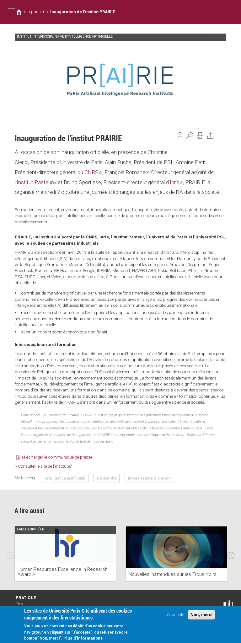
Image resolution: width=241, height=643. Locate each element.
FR (233, 11)
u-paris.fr (36, 11)
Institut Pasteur (36, 182)
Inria (176, 182)
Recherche (106, 478)
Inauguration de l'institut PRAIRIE (82, 11)
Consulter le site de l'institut (45, 466)
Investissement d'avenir (150, 478)
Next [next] (231, 554)
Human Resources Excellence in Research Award (63, 571)
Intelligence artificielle (65, 478)
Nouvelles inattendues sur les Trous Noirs (173, 574)
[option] (65, 554)
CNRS (93, 172)
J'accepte (175, 615)
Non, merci (201, 615)
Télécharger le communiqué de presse (56, 457)
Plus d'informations (83, 638)
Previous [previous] (10, 554)
